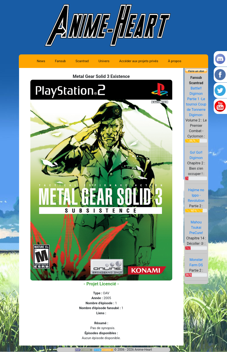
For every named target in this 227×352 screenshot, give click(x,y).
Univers (104, 61)
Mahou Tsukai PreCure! (196, 227)
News (41, 61)
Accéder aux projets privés (138, 61)
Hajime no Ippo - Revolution (196, 195)
